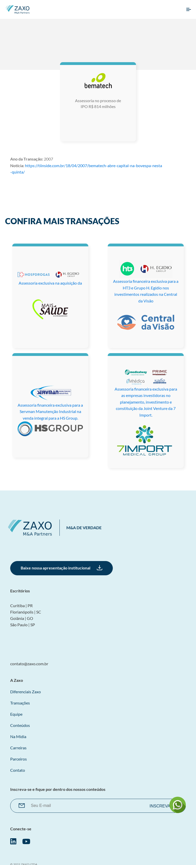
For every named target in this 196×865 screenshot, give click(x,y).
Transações (20, 702)
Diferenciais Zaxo (25, 691)
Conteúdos (20, 725)
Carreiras (18, 747)
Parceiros (18, 758)
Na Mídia (18, 736)
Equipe (16, 714)
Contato (17, 770)
